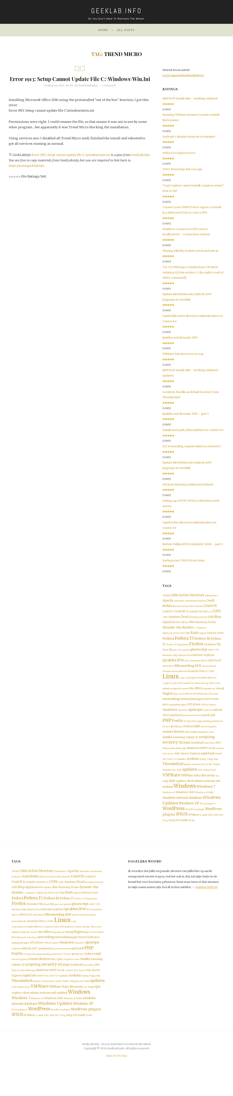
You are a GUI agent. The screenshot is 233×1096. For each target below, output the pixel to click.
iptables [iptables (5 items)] (169, 665)
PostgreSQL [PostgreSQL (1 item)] (190, 729)
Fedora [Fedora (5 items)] (168, 642)
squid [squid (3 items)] (205, 763)
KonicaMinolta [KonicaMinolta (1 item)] (179, 676)
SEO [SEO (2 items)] (218, 751)
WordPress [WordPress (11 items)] (173, 821)
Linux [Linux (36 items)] (170, 681)
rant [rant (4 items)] (196, 734)
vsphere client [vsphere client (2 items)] (185, 792)
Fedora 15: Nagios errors (178, 153)
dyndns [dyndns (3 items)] (187, 630)
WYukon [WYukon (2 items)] (193, 828)
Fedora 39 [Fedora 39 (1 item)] (171, 648)
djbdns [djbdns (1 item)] (185, 624)
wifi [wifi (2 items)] (217, 792)
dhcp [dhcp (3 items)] (217, 618)
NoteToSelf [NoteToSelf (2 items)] (211, 705)
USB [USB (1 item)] (200, 781)
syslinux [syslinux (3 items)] (193, 769)
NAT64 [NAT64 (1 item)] (189, 700)
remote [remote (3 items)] (167, 740)
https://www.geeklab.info (27, 173)
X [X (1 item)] (200, 828)
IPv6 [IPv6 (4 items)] (180, 665)
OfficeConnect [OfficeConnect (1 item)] (208, 711)
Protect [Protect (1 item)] (166, 734)
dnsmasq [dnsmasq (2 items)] (201, 624)
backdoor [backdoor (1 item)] (202, 601)
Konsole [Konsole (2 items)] (193, 676)
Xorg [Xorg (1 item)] (165, 833)
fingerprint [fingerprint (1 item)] (183, 648)
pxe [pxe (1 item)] (181, 734)
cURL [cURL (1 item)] (165, 619)
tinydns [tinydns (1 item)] (187, 775)
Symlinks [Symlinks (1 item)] (181, 769)
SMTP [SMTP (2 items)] (204, 757)
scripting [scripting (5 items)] (207, 746)
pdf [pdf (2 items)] (212, 722)
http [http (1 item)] (175, 659)
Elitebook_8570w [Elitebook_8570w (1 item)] (171, 636)
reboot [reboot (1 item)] (204, 734)
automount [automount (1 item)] (190, 601)
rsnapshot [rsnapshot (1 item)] (202, 740)
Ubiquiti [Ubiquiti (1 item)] (166, 781)
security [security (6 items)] (170, 751)
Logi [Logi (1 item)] (181, 683)
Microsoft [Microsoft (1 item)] (215, 689)
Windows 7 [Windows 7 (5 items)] (205, 798)
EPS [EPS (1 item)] (183, 636)
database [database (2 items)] (174, 618)
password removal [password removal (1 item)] (192, 722)
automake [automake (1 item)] (179, 601)
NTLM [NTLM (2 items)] (191, 711)
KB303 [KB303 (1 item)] (204, 665)
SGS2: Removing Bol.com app (182, 169)
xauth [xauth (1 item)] (204, 828)
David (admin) (88, 93)
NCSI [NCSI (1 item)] (195, 700)
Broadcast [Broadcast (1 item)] (183, 607)
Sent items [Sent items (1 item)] (209, 752)
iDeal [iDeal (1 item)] (189, 659)
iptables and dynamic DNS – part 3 (185, 413)
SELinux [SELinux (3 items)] (184, 751)
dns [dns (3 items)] (192, 624)
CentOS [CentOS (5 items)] (210, 607)
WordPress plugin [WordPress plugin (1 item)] (194, 822)
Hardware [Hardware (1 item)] (167, 659)
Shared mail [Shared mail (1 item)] (168, 757)
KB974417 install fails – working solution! (190, 98)
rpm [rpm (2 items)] (194, 740)
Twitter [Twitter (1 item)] (216, 775)
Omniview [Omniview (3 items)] (169, 717)
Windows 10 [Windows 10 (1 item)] (168, 804)
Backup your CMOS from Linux (183, 560)
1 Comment (109, 93)
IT (79, 68)
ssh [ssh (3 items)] (211, 763)
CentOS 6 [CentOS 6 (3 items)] (181, 612)
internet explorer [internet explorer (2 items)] (203, 659)
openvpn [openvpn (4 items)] (195, 717)
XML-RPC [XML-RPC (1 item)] (219, 828)
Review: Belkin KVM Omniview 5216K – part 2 (192, 544)
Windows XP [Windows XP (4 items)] (189, 816)
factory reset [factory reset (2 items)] (215, 636)
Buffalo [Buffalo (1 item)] (199, 607)
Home (103, 30)
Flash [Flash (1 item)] (165, 653)
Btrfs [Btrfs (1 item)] (192, 607)
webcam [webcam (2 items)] (209, 792)
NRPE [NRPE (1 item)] (165, 711)
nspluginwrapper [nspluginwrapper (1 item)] (178, 711)
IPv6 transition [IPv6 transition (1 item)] (192, 665)
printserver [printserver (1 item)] (217, 729)
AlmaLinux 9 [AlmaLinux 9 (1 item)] (211, 596)
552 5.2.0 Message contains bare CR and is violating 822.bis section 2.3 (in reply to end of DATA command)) (192, 272)
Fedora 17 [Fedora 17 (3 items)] (67, 914)
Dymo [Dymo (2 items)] (212, 624)
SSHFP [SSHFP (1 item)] (218, 763)
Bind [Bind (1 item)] (175, 607)
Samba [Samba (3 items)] (167, 746)
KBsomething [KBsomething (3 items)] (184, 670)
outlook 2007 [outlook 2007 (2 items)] (29, 967)
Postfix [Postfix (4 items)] (177, 728)
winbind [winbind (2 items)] (167, 798)
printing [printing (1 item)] (207, 729)
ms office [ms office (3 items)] (195, 694)
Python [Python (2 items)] (188, 734)
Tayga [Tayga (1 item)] (210, 769)
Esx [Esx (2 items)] (187, 636)
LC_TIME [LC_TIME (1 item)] (209, 676)
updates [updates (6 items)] (189, 780)
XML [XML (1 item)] (210, 828)
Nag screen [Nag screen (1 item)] (179, 700)
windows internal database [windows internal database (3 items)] (182, 810)
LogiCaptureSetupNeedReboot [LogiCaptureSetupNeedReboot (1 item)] (200, 683)
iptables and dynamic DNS (180, 337)
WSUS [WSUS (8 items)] (182, 827)
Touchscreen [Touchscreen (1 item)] (199, 775)
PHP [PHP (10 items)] (166, 728)
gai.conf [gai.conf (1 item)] (177, 653)
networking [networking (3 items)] (171, 705)
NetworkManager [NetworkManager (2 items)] (191, 705)
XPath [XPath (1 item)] (191, 833)
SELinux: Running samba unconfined (187, 484)
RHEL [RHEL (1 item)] (187, 740)
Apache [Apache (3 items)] (167, 601)
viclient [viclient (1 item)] (206, 781)
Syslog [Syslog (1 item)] (203, 769)
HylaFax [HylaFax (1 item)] (182, 659)
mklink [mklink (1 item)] (166, 694)
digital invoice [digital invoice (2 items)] (171, 624)
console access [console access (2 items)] (197, 612)
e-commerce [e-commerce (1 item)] (200, 630)
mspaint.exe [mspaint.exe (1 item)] (209, 694)
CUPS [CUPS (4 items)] (216, 613)
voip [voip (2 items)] (165, 792)
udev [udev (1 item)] (173, 781)
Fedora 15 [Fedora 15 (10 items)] (184, 641)
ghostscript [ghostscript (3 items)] (198, 653)
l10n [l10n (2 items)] (202, 676)
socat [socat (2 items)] (211, 757)
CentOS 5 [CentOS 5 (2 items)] (168, 612)
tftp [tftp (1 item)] (216, 769)
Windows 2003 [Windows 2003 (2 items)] (185, 804)
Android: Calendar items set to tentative (188, 136)
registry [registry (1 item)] (212, 734)
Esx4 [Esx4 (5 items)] (195, 635)
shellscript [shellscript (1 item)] (180, 757)
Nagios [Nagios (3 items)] (167, 700)
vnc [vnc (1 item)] (217, 787)
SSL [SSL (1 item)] (164, 769)
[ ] (116, 1079)
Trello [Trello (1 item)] (209, 775)
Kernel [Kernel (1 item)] (205, 671)
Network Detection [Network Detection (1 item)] (208, 700)
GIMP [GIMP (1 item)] (211, 653)
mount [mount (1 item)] (185, 694)
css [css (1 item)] (210, 613)
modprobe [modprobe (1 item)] (175, 694)
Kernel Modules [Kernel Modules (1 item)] (87, 932)
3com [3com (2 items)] (166, 595)
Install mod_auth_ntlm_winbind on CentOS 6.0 (192, 430)
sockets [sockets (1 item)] (220, 757)
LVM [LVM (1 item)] (180, 689)
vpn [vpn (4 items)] (172, 792)
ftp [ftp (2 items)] (171, 653)
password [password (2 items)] (176, 722)
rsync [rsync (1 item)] (211, 740)
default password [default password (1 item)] (198, 619)
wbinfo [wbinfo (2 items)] (198, 792)
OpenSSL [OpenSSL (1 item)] (183, 717)
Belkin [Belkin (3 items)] (167, 607)
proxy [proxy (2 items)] (175, 734)
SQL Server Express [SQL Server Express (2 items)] (187, 763)
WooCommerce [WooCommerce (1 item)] (207, 816)
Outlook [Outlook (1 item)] (207, 717)
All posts (126, 30)
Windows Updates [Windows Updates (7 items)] (55, 1026)
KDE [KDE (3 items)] (198, 670)
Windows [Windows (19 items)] (184, 798)
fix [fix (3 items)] (219, 648)
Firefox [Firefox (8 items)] (196, 647)
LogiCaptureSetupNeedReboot (183, 75)
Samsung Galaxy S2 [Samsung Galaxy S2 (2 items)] (185, 746)
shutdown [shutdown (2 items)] (193, 757)
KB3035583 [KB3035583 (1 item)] (168, 671)
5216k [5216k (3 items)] (174, 595)
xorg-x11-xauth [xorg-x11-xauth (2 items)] (178, 833)
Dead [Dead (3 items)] (185, 618)
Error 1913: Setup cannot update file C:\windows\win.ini (80, 81)
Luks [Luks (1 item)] (175, 689)
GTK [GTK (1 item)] (216, 653)
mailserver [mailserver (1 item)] (188, 689)
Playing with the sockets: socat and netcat (190, 250)
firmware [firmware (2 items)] (210, 648)
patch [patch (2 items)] (206, 722)
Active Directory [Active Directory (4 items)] (192, 595)
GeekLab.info (18, 168)
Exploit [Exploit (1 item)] (202, 636)
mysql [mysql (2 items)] (220, 694)
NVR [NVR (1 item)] (198, 711)
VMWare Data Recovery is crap (182, 354)
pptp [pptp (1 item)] (199, 729)
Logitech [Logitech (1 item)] (167, 689)
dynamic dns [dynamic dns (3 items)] (171, 630)
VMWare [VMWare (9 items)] (171, 786)
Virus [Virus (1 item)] (213, 781)
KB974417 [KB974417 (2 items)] (214, 665)
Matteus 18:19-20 (207, 900)
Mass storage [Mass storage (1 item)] (202, 689)
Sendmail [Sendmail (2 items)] (197, 751)
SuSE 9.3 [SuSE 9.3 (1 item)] (171, 769)
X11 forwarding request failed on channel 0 (191, 446)
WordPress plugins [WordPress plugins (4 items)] (86, 1032)
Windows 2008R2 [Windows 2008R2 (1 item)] (204, 804)
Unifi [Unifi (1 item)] (179, 781)
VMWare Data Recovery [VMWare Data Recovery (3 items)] (198, 786)
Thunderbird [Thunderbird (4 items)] (172, 774)
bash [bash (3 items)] (210, 601)
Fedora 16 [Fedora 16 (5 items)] (202, 642)
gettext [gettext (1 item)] (186, 653)
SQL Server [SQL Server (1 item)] (168, 763)
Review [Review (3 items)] (179, 740)
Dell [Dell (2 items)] (210, 618)
